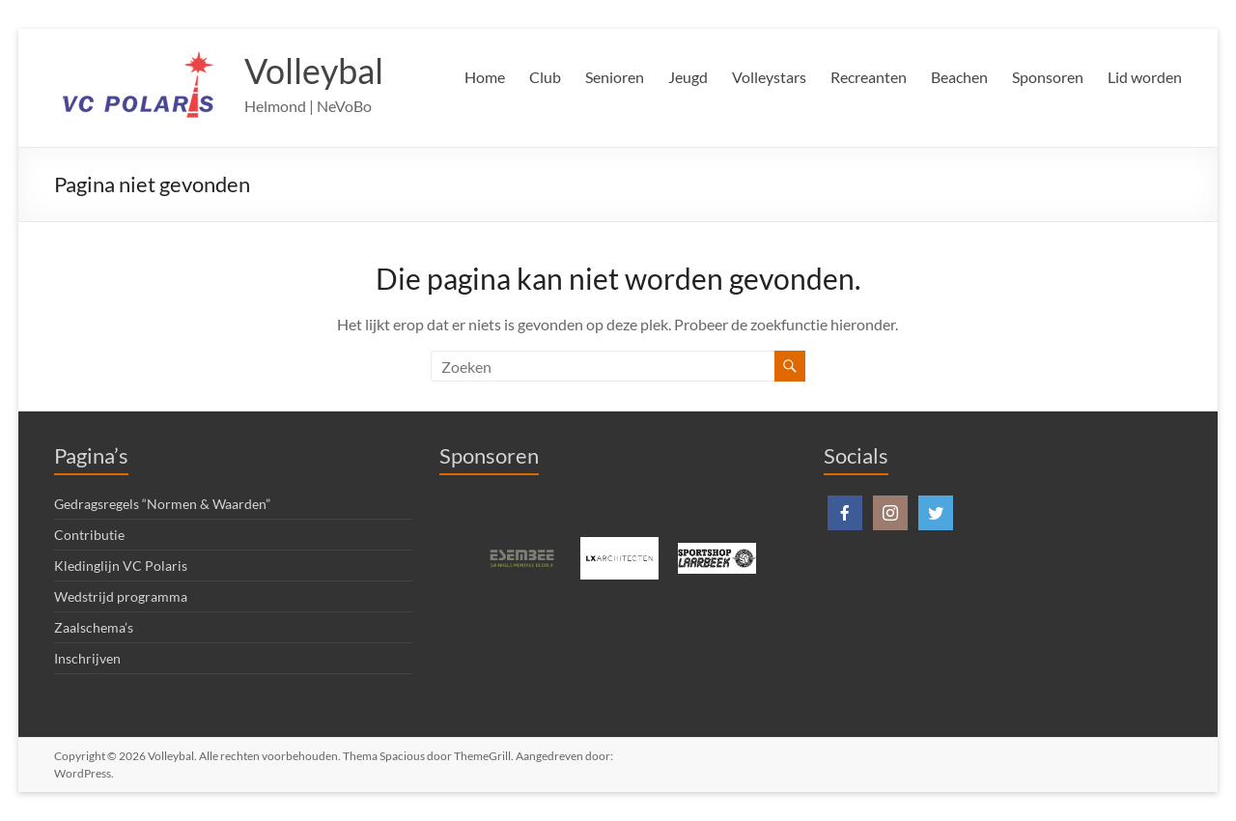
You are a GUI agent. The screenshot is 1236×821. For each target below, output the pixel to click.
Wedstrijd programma (120, 596)
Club (545, 77)
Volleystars (769, 77)
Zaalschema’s (93, 627)
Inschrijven (87, 658)
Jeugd (688, 77)
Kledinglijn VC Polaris (120, 565)
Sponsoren (1047, 77)
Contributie (89, 534)
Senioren (614, 77)
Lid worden (1145, 77)
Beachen (959, 77)
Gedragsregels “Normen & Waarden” (162, 503)
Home (484, 77)
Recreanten (868, 77)
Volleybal (313, 70)
